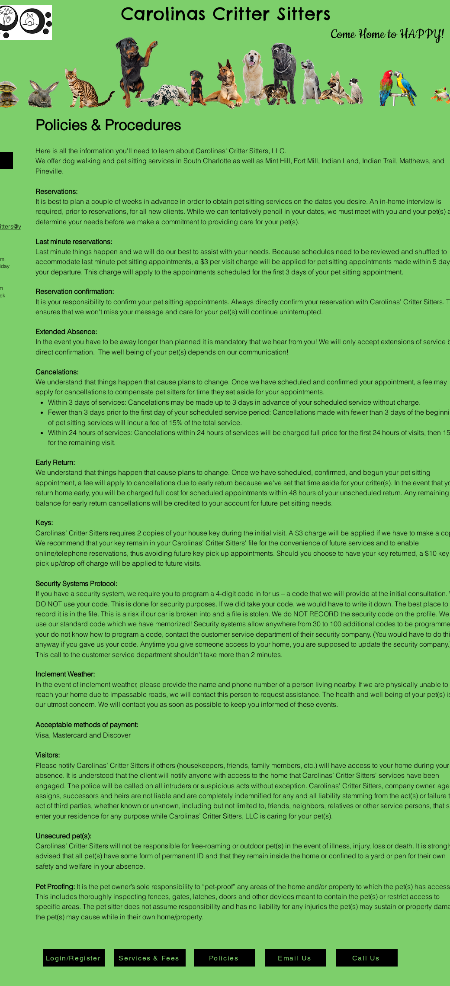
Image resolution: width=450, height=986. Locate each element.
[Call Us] (367, 958)
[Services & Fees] (150, 958)
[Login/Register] (74, 958)
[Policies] (224, 958)
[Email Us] (295, 958)
